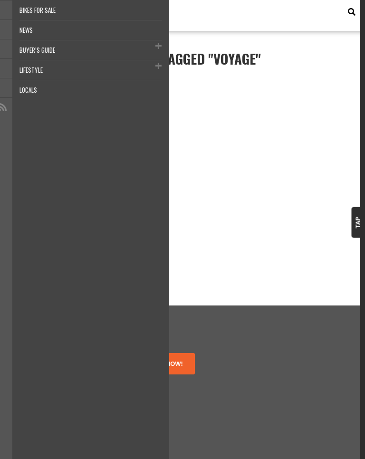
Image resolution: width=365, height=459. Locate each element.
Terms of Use (32, 381)
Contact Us (28, 407)
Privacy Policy (32, 389)
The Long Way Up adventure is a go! (37, 179)
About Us (26, 372)
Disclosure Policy (37, 398)
